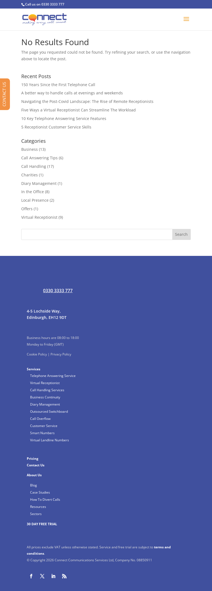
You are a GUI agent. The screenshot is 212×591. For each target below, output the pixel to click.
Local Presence (35, 200)
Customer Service (43, 425)
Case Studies (40, 492)
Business (29, 149)
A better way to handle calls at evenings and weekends (72, 92)
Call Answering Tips (39, 157)
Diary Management (39, 183)
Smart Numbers (42, 433)
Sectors (36, 513)
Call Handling (33, 166)
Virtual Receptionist (39, 217)
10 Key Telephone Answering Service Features (63, 118)
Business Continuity (45, 397)
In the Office (32, 191)
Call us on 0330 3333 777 (44, 4)
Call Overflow (40, 418)
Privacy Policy (61, 354)
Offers (27, 208)
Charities (29, 174)
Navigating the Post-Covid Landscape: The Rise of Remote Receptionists (87, 101)
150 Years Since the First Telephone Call (58, 84)
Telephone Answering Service (53, 375)
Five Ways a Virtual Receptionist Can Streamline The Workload (78, 110)
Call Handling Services (47, 390)
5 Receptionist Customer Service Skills (56, 127)
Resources (38, 506)
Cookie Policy (37, 354)
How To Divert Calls (45, 499)
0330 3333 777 (58, 291)
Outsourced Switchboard (49, 411)
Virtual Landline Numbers (49, 440)
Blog (33, 485)
